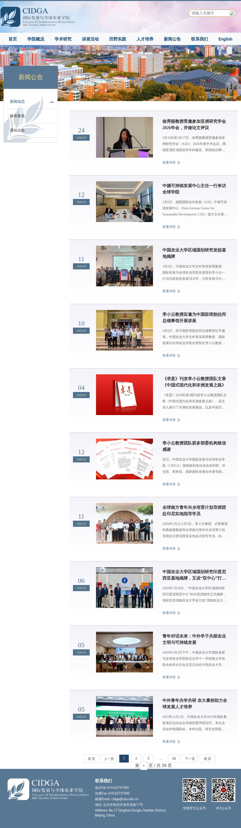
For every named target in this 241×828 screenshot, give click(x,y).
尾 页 (207, 759)
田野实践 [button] (117, 39)
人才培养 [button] (145, 39)
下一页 (190, 759)
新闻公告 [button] (172, 39)
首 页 (91, 759)
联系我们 (199, 39)
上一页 (109, 759)
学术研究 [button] (63, 39)
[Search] (212, 13)
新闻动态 (230, 97)
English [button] (225, 39)
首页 (12, 39)
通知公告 (17, 130)
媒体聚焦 (17, 116)
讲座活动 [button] (90, 39)
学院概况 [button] (35, 39)
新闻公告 (214, 97)
